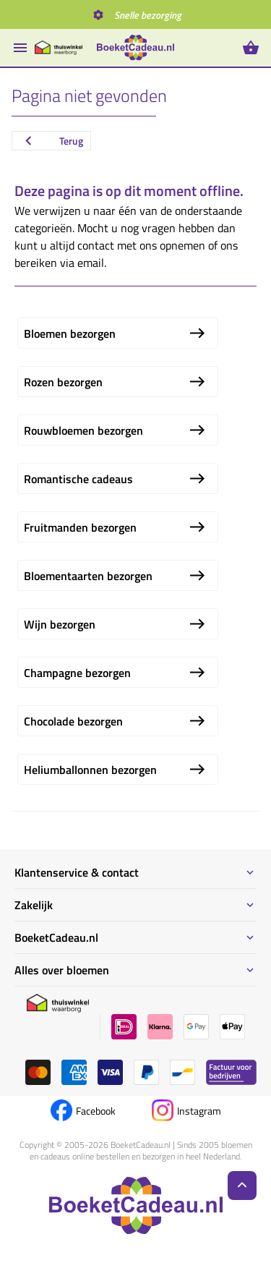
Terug (51, 141)
